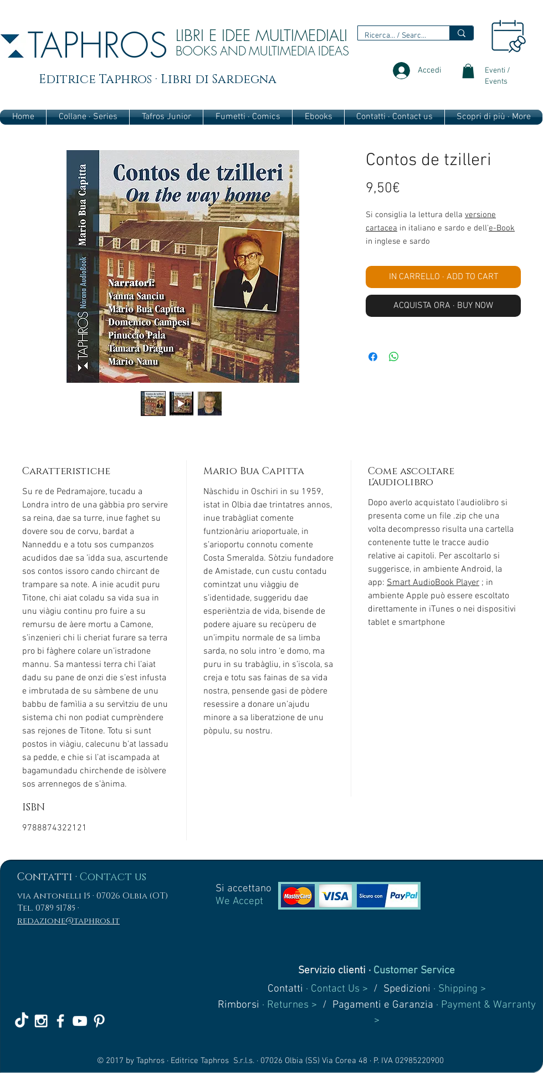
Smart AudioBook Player (433, 582)
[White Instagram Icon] (41, 1021)
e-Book (502, 228)
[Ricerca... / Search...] (395, 36)
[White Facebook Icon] (60, 1021)
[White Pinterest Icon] (99, 1021)
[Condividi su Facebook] (373, 356)
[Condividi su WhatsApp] (394, 356)
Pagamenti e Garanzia (382, 1005)
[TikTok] (21, 1021)
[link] (468, 71)
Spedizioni (407, 989)
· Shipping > (458, 989)
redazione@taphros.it (68, 921)
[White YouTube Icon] (80, 1021)
